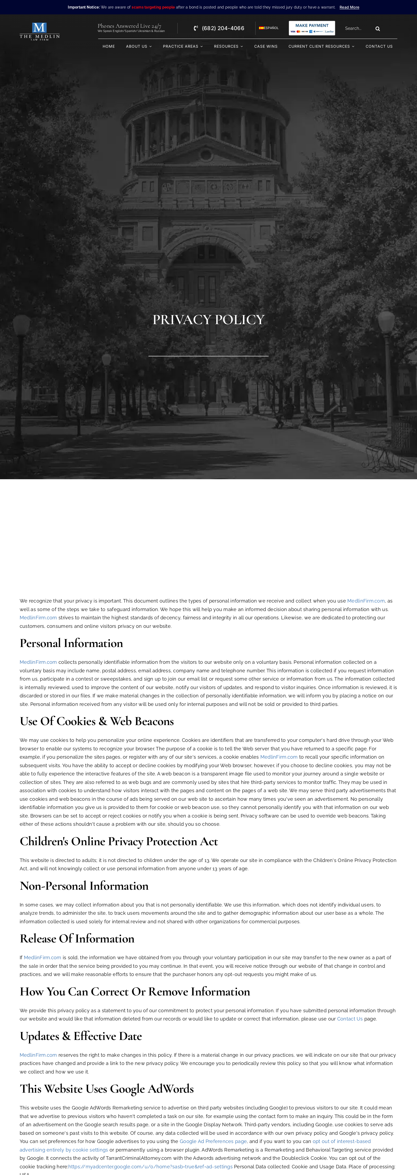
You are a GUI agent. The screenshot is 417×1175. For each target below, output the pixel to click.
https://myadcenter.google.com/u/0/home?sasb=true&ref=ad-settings (150, 1166)
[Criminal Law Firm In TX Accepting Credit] (312, 22)
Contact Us (350, 1019)
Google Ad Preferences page (213, 1141)
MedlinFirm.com (366, 601)
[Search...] (357, 28)
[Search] (378, 28)
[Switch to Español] (266, 28)
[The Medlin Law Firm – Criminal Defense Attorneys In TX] (40, 25)
